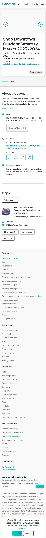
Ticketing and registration (12, 288)
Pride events (7, 349)
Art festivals (7, 334)
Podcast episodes (9, 394)
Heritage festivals (9, 360)
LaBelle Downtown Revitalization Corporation (21, 64)
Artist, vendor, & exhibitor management (18, 277)
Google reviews (8, 319)
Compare (6, 387)
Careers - (11, 436)
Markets (5, 357)
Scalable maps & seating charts (14, 292)
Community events (10, 338)
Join (40, 487)
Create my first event (10, 258)
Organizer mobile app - (13, 307)
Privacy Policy (20, 525)
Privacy (5, 447)
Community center (9, 379)
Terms (4, 444)
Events (4, 262)
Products (5, 269)
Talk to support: (14, 468)
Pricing (4, 315)
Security (5, 455)
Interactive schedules (11, 300)
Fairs (4, 341)
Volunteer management (11, 281)
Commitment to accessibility (14, 440)
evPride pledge (8, 398)
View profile (10, 232)
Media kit (5, 406)
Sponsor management (11, 285)
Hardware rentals (9, 303)
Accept (17, 533)
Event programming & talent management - (21, 296)
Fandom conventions (10, 345)
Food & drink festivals (10, 330)
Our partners (7, 391)
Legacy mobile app (9, 311)
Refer (4, 372)
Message (27, 232)
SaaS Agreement (9, 451)
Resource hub (7, 413)
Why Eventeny (8, 273)
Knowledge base (9, 375)
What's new (7, 409)
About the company (10, 428)
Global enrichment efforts (12, 432)
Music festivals (8, 353)
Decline (28, 533)
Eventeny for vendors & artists (14, 417)
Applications (7, 266)
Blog (4, 402)
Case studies (7, 383)
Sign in (35, 4)
